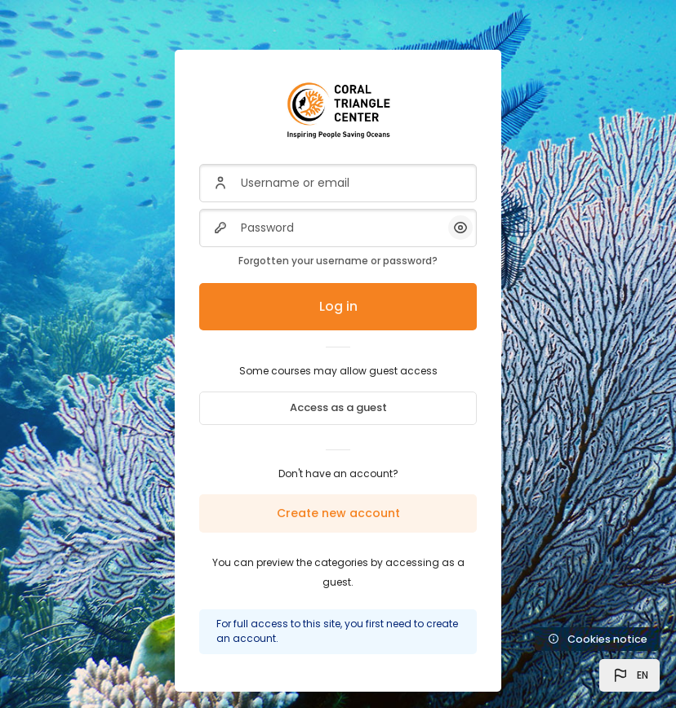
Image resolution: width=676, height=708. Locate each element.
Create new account (338, 513)
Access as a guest (338, 407)
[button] (629, 675)
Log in (338, 306)
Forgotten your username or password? (338, 261)
